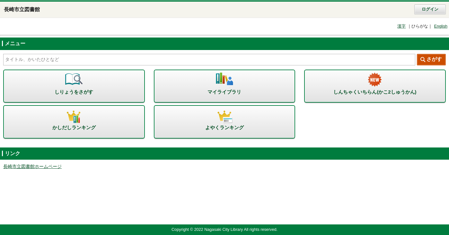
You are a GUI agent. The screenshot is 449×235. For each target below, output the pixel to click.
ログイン (430, 9)
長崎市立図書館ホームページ (32, 166)
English (440, 26)
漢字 (401, 26)
